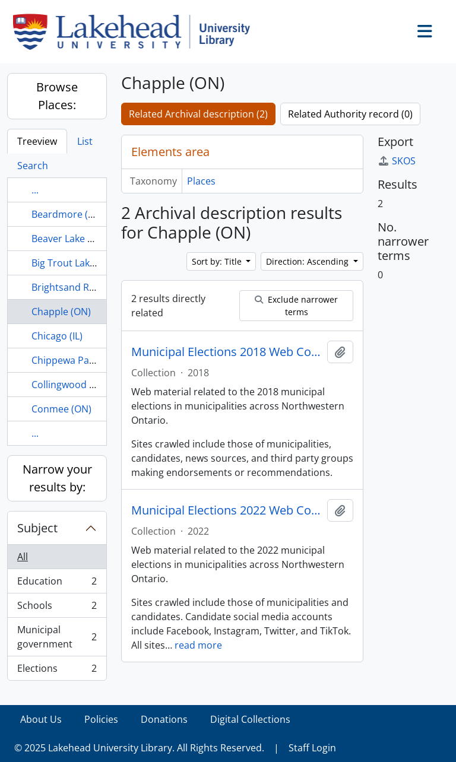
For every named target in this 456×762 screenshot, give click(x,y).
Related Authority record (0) (350, 113)
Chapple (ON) (61, 311)
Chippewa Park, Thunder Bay (95, 360)
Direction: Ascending (308, 261)
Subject (37, 528)
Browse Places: (57, 96)
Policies (101, 719)
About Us (41, 719)
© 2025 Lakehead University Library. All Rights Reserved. (139, 747)
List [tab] (85, 141)
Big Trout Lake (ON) (74, 262)
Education (57, 583)
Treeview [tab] (37, 141)
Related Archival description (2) (198, 113)
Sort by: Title (218, 261)
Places (201, 181)
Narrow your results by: (57, 478)
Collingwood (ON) (70, 384)
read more (198, 645)
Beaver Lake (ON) (69, 238)
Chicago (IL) (57, 335)
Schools (57, 608)
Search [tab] (32, 165)
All (22, 556)
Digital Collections (250, 719)
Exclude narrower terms (296, 306)
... (35, 189)
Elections (57, 670)
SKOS (397, 160)
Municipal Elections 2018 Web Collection (226, 352)
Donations (164, 719)
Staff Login (312, 747)
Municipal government (57, 636)
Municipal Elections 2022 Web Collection (226, 510)
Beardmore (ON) (68, 214)
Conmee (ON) (61, 408)
